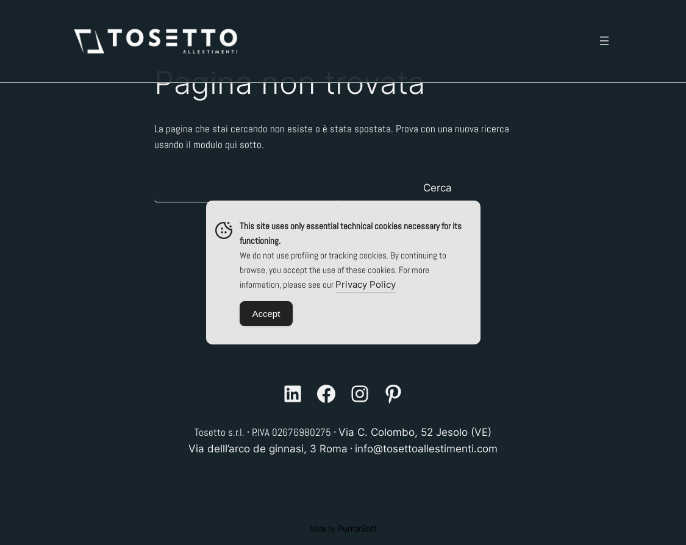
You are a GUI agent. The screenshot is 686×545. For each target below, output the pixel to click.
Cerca (437, 188)
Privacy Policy (365, 284)
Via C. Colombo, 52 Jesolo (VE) (414, 432)
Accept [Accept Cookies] (266, 313)
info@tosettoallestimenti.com (426, 449)
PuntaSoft (357, 528)
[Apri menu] (604, 41)
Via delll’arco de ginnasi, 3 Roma (268, 449)
